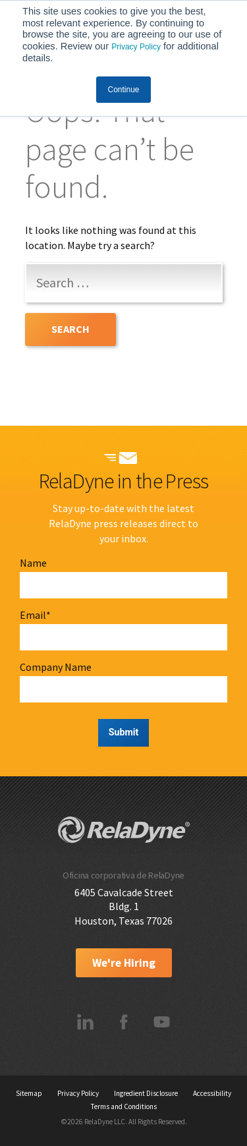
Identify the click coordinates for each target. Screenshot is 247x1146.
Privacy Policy (136, 46)
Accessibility (212, 1093)
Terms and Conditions (124, 1106)
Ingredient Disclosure (146, 1093)
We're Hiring (123, 963)
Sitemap (29, 1093)
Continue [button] (123, 89)
